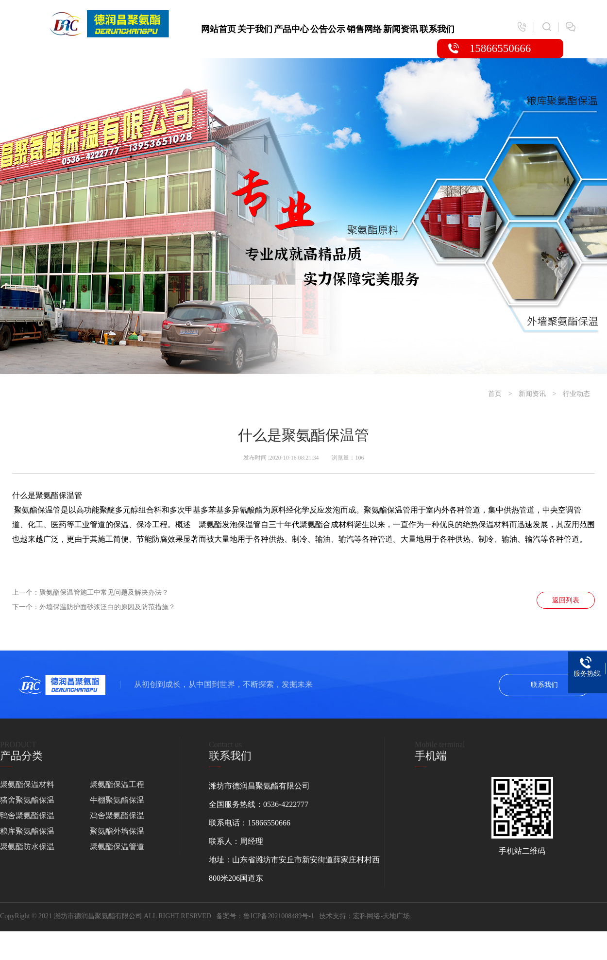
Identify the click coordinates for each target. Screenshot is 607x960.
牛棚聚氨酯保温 (117, 800)
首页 (495, 393)
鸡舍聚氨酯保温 (117, 815)
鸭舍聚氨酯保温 (27, 815)
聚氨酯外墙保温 (117, 831)
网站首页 (218, 29)
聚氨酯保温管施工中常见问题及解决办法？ (104, 592)
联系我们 (437, 29)
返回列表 (565, 600)
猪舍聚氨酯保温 (27, 800)
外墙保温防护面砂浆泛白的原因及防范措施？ (107, 607)
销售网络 (364, 29)
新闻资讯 (400, 29)
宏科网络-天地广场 (381, 916)
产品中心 (291, 29)
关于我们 (254, 29)
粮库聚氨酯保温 (27, 831)
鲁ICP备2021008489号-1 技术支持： (298, 916)
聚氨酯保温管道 (117, 846)
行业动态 (576, 393)
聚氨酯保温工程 (117, 784)
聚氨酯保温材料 (27, 784)
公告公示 (327, 29)
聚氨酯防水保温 (27, 846)
